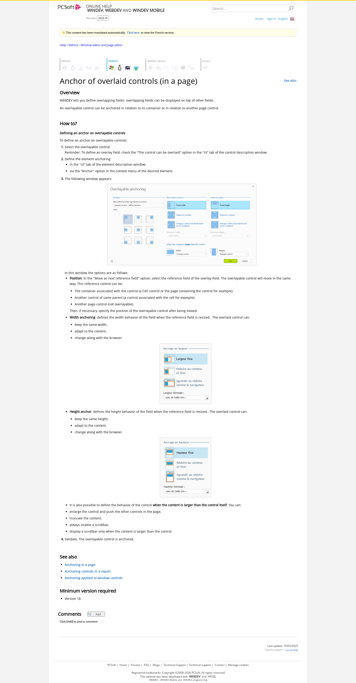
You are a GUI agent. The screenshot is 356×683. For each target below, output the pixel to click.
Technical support (200, 665)
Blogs (156, 665)
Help (63, 45)
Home (259, 19)
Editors (73, 45)
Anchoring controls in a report (88, 571)
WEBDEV (153, 679)
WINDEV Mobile (168, 679)
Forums (135, 665)
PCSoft (111, 665)
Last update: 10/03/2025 (282, 646)
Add (94, 614)
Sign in (271, 19)
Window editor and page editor (102, 45)
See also (290, 80)
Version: (91, 18)
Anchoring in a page (80, 565)
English (283, 19)
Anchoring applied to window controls (94, 578)
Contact (220, 665)
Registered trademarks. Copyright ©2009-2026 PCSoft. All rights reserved (178, 673)
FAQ (146, 665)
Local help (291, 650)
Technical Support (174, 665)
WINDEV (187, 679)
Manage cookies (238, 665)
